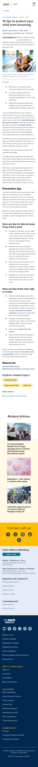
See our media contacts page (14, 396)
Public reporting (8, 604)
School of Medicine (9, 651)
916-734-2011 (6, 573)
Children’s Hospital (9, 639)
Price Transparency (9, 716)
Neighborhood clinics (10, 647)
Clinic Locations (8, 700)
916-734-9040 (7, 565)
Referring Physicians (9, 708)
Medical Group (7, 659)
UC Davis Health (25, 125)
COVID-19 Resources (9, 720)
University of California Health (13, 735)
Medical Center (7, 635)
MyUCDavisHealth (9, 692)
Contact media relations (10, 582)
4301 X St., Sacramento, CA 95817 (19, 756)
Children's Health (10, 17)
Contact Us (6, 674)
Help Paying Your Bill (9, 712)
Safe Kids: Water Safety (11, 366)
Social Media (7, 678)
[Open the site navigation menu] (34, 4)
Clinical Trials (7, 704)
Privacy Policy (23, 753)
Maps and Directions (9, 682)
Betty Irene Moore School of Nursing (15, 655)
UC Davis (5, 731)
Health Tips (27, 385)
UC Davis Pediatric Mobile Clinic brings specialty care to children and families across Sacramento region (18, 449)
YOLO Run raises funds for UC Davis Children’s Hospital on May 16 (19, 509)
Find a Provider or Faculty (11, 696)
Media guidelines (8, 586)
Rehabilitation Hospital (10, 643)
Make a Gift (11, 554)
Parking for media (8, 594)
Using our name (8, 590)
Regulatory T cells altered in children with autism (18, 480)
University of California (10, 739)
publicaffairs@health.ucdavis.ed (13, 562)
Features (6, 11)
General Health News (11, 385)
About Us (5, 670)
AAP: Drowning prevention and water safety (18, 369)
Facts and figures (8, 608)
